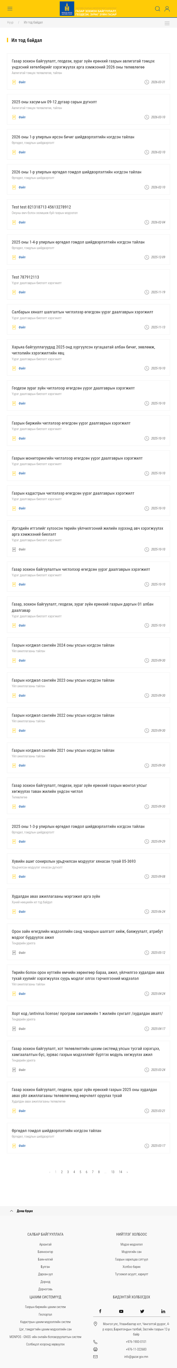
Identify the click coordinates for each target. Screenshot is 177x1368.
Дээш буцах (21, 1211)
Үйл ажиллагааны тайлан (28, 651)
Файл (19, 82)
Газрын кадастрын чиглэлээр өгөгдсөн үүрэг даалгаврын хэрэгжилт (73, 493)
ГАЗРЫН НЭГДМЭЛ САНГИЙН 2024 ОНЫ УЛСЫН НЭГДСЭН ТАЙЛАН (63, 645)
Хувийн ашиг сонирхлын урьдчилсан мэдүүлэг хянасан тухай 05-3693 (74, 861)
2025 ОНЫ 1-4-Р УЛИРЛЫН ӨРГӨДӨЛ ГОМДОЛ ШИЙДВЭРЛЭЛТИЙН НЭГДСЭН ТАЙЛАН (78, 242)
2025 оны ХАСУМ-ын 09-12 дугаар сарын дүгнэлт (54, 101)
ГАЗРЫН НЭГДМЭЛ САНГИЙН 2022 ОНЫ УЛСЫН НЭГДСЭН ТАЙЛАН (63, 715)
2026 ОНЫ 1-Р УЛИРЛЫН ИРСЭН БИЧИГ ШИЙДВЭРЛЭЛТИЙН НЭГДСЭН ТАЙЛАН (73, 137)
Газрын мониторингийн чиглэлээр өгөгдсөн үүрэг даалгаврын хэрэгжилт (77, 458)
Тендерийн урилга (23, 943)
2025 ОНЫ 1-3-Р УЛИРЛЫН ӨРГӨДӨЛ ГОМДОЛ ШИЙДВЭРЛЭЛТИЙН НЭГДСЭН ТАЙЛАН (78, 826)
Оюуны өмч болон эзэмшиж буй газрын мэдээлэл (45, 213)
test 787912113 (25, 277)
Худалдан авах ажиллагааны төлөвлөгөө (38, 1101)
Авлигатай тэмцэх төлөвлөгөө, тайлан (37, 73)
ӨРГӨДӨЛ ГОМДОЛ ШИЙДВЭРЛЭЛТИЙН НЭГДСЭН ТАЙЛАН (56, 1130)
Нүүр (10, 22)
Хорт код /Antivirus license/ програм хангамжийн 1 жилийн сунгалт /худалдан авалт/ (87, 1013)
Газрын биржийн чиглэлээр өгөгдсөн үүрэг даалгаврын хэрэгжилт (71, 423)
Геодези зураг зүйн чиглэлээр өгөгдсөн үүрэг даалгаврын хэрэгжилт (73, 388)
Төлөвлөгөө (19, 797)
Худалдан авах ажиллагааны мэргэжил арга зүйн (56, 896)
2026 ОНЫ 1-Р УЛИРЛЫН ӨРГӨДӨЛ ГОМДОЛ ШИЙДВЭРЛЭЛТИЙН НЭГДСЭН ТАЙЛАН (77, 172)
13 (113, 1172)
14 (120, 1172)
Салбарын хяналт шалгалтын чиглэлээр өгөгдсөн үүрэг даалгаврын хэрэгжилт (82, 312)
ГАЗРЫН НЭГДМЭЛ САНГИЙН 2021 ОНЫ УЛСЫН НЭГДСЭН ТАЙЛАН (63, 750)
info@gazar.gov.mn (136, 1357)
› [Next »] (127, 1172)
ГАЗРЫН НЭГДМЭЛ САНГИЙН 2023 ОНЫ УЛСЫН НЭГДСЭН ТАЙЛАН (63, 680)
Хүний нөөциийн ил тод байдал (32, 902)
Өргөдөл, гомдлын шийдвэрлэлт (33, 143)
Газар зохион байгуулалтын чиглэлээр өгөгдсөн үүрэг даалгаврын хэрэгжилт (81, 569)
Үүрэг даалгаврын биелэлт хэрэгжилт (37, 283)
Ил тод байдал (33, 22)
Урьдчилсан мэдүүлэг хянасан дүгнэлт (37, 867)
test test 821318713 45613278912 (41, 207)
